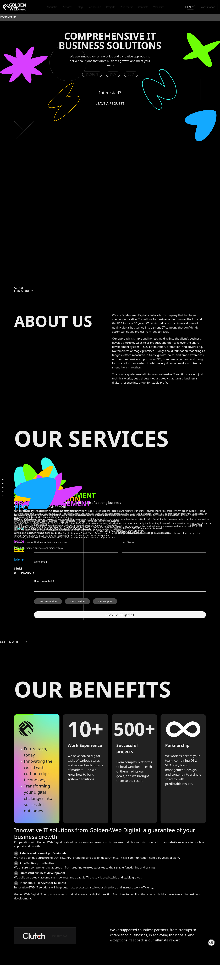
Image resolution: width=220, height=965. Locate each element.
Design (92, 74)
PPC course (126, 7)
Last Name (128, 542)
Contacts (143, 7)
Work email (40, 562)
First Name (40, 542)
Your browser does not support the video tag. (110, 211)
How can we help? (44, 581)
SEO (131, 74)
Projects (110, 7)
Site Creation (77, 601)
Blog (80, 7)
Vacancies (158, 7)
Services (67, 7)
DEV (113, 74)
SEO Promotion (48, 601)
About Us (52, 7)
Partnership (94, 7)
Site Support (105, 601)
